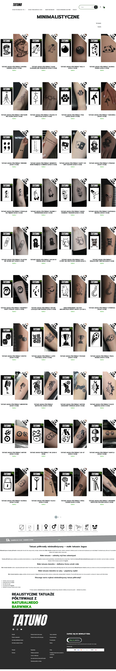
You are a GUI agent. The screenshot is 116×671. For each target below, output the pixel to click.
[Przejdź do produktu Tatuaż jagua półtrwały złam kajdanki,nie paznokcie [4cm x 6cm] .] (43, 48)
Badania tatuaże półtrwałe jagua (37, 637)
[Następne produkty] (60, 517)
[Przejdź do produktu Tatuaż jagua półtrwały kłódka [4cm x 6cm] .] (14, 482)
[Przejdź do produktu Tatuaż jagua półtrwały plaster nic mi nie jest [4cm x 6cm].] (14, 241)
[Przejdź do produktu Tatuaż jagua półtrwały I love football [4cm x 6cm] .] (43, 337)
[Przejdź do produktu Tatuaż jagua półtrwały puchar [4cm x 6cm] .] (73, 337)
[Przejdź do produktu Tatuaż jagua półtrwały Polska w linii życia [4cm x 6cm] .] (43, 96)
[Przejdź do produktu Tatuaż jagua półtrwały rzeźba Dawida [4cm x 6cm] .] (14, 48)
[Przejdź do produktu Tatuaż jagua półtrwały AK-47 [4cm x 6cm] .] (73, 434)
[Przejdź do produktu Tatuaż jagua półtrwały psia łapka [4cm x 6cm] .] (73, 96)
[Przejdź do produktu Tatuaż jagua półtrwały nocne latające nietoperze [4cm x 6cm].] (43, 289)
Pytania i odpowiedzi (16, 637)
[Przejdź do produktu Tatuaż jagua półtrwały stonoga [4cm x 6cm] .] (102, 289)
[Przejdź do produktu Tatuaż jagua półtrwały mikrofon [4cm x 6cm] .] (14, 385)
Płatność (13, 650)
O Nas (51, 650)
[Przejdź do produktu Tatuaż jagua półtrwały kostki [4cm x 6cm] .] (14, 337)
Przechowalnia (52, 640)
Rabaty (51, 643)
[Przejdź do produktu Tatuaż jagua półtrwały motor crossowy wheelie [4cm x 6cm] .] (73, 385)
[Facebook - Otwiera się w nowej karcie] (13, 629)
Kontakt (13, 634)
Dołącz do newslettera (75, 640)
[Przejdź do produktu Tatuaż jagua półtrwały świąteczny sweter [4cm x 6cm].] (102, 241)
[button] (96, 7)
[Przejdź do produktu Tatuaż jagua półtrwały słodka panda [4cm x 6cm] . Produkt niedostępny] (102, 48)
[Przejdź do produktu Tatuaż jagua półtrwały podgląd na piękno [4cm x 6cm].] (14, 192)
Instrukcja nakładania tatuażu (17, 640)
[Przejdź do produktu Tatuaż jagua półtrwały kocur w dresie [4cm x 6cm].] (43, 241)
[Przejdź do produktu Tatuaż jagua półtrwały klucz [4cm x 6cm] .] (43, 482)
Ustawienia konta (53, 637)
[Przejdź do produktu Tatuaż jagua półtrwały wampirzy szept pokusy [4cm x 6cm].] (14, 289)
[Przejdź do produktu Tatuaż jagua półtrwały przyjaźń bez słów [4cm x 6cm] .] (14, 96)
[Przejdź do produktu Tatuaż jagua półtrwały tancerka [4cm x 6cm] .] (102, 96)
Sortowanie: (98, 23)
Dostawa (13, 652)
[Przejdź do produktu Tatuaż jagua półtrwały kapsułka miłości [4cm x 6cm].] (102, 192)
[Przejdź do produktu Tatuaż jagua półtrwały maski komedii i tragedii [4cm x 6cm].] (73, 192)
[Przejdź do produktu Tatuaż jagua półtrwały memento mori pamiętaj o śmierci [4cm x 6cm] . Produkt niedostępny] (43, 144)
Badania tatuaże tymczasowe (36, 634)
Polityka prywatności (35, 652)
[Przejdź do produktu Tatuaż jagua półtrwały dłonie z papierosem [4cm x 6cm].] (43, 192)
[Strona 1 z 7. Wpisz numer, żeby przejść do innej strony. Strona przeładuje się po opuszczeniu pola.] (56, 517)
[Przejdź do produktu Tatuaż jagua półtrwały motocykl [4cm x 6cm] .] (43, 385)
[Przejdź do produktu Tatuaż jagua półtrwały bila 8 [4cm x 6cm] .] (73, 48)
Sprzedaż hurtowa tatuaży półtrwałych (38, 658)
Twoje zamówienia (53, 634)
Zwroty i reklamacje (34, 655)
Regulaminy (33, 650)
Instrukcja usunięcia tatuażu (17, 643)
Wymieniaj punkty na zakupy (36, 661)
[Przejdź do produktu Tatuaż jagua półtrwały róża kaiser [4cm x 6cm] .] (73, 482)
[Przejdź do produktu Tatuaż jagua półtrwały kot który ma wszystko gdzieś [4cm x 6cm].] (73, 241)
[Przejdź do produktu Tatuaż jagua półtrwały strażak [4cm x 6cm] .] (102, 144)
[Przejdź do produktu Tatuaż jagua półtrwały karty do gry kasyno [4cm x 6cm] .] (73, 144)
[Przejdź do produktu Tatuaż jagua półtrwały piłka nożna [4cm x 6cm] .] (102, 337)
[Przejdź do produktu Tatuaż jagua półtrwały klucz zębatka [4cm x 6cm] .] (102, 385)
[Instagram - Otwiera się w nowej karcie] (17, 629)
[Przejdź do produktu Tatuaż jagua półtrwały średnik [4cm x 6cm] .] (14, 144)
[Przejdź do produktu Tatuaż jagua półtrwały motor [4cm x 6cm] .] (14, 434)
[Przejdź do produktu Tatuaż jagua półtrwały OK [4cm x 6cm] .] (43, 434)
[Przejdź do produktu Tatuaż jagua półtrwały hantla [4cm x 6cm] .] (102, 434)
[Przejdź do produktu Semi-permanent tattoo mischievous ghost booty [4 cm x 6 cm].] (73, 289)
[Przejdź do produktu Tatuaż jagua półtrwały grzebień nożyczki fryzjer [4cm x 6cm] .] (102, 482)
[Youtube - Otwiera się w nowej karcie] (21, 629)
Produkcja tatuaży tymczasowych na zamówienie (56, 653)
